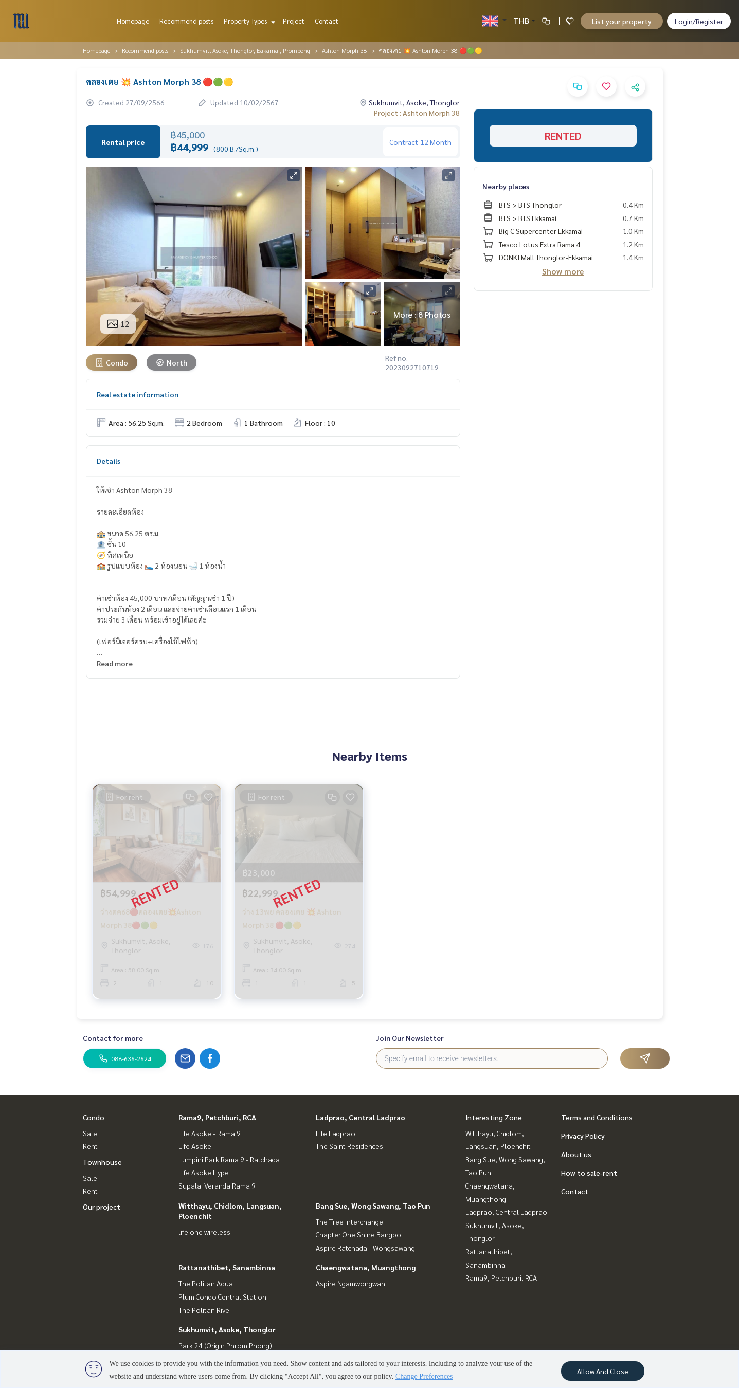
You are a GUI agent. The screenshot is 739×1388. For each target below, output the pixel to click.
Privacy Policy (583, 1135)
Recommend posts (186, 20)
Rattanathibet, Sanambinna (226, 1267)
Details (108, 460)
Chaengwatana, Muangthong (366, 1267)
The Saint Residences (349, 1145)
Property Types (248, 20)
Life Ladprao (335, 1133)
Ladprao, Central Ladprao (360, 1117)
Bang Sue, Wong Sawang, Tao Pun (373, 1205)
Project (293, 20)
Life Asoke (194, 1145)
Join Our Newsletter (410, 1038)
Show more (563, 271)
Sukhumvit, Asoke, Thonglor (227, 1329)
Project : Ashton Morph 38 (417, 112)
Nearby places (505, 186)
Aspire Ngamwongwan (350, 1283)
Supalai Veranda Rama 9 (217, 1185)
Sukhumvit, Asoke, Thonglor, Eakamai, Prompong (245, 50)
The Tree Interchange (349, 1221)
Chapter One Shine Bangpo (358, 1234)
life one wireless (204, 1231)
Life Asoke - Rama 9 (209, 1133)
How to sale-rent (589, 1172)
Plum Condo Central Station (222, 1296)
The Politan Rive (203, 1309)
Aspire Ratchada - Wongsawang (365, 1247)
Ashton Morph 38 (344, 50)
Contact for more (113, 1038)
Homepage (133, 20)
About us (576, 1154)
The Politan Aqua (205, 1283)
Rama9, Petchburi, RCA (217, 1117)
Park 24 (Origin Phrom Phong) (225, 1345)
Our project (101, 1206)
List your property (622, 21)
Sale (90, 1133)
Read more (115, 663)
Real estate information (137, 394)
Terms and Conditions (597, 1117)
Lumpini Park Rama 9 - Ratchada (229, 1159)
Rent (90, 1145)
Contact (326, 20)
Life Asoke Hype (203, 1172)
